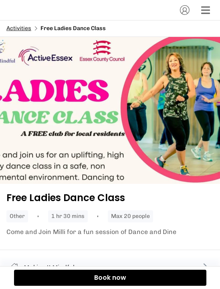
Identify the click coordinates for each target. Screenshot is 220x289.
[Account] (185, 10)
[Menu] (206, 10)
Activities (18, 28)
